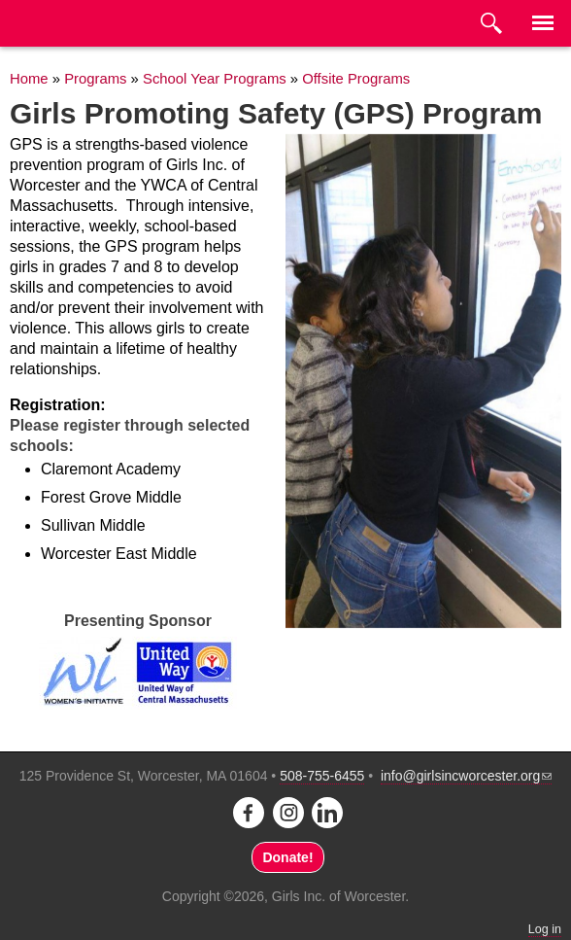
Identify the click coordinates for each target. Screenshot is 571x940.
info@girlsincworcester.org (466, 775)
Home (29, 79)
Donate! (287, 857)
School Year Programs (214, 79)
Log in (544, 929)
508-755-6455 (322, 775)
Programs (95, 79)
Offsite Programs (356, 79)
